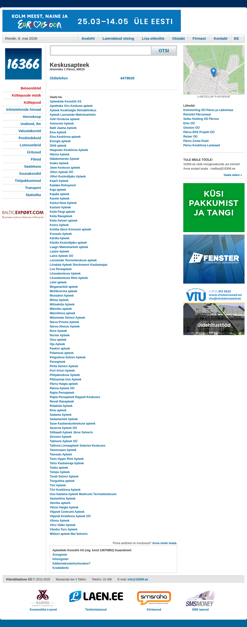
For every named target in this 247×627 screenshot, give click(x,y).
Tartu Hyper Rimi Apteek (67, 459)
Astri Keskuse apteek (64, 119)
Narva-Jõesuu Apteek (65, 326)
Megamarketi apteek (64, 286)
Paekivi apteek (60, 348)
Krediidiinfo (60, 568)
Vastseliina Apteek (62, 498)
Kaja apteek (58, 189)
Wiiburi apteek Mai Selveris (69, 534)
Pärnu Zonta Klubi (196, 141)
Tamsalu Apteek (61, 454)
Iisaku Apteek (59, 163)
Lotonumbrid (30, 145)
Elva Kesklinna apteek (65, 136)
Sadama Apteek (61, 414)
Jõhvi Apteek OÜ (61, 172)
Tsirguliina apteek (62, 481)
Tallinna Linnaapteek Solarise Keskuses (77, 445)
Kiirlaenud (154, 608)
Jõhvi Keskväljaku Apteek (68, 176)
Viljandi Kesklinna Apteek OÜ (70, 516)
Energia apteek (60, 141)
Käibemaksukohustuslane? (71, 563)
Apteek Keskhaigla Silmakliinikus (73, 110)
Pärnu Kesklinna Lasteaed (201, 145)
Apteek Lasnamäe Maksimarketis (73, 114)
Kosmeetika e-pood (43, 608)
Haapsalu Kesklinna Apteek (69, 150)
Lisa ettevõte (153, 38)
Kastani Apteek (60, 207)
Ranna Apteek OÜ (62, 388)
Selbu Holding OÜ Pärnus (201, 119)
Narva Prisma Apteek (64, 322)
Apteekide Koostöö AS (65, 101)
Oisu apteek (58, 339)
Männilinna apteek (62, 313)
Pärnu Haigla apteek (64, 384)
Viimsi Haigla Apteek (64, 507)
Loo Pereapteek (61, 269)
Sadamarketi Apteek (64, 419)
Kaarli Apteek (59, 181)
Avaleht (88, 38)
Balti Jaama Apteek (63, 128)
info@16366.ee (138, 579)
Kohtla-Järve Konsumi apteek (70, 229)
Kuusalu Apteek (61, 234)
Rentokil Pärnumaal (197, 114)
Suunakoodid (30, 174)
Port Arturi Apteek (62, 370)
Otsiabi (178, 38)
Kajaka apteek (59, 194)
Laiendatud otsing (118, 38)
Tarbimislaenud (96, 608)
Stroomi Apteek (60, 437)
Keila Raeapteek (61, 216)
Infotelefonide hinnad (23, 110)
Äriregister (59, 554)
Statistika (33, 195)
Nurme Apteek (60, 335)
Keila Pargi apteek (62, 211)
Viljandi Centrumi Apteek (67, 512)
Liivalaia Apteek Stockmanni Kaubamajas (79, 264)
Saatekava (32, 166)
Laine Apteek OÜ (61, 256)
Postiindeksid (30, 138)
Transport (33, 188)
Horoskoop (32, 117)
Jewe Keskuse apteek (65, 167)
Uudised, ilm (31, 124)
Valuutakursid (29, 131)
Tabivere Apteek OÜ (63, 441)
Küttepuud (32, 102)
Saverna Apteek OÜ (63, 428)
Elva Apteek (58, 132)
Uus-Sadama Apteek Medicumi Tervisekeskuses (83, 494)
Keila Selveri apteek (63, 220)
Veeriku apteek (60, 503)
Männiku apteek (61, 309)
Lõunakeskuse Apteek (65, 273)
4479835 (126, 78)
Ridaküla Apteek (61, 406)
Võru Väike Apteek (62, 525)
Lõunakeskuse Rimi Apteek (69, 278)
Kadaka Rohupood (63, 185)
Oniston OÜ (191, 127)
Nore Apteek (58, 331)
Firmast (199, 38)
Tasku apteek (59, 467)
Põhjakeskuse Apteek (65, 375)
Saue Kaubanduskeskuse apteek (72, 423)
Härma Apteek (59, 154)
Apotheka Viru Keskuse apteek (71, 106)
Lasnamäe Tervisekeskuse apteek (73, 260)
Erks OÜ (189, 123)
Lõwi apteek (58, 282)
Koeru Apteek (59, 225)
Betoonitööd (31, 88)
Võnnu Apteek (59, 520)
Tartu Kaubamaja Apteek (67, 463)
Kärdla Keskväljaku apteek (68, 242)
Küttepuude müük (26, 95)
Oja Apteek (57, 344)
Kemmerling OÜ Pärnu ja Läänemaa (208, 110)
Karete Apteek (59, 198)
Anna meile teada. (164, 543)
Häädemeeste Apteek (64, 159)
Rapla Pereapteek (62, 392)
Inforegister (60, 559)
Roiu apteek (58, 410)
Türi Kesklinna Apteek (65, 489)
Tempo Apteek (60, 472)
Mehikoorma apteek (63, 291)
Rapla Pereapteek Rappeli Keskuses (75, 397)
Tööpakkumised (28, 181)
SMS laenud (200, 608)
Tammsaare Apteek (63, 450)
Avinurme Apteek (62, 123)
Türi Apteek (58, 485)
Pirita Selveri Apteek (64, 366)
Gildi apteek (58, 145)
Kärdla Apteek (59, 238)
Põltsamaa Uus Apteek (65, 379)
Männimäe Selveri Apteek (67, 317)
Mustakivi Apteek (62, 295)
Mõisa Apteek (59, 300)
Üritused (34, 152)
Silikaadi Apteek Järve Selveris (71, 432)
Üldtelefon (59, 78)
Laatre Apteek (59, 251)
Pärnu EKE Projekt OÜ (198, 132)
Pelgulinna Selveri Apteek (68, 357)
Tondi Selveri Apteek (64, 476)
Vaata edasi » (233, 175)
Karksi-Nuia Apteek (63, 203)
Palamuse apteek (62, 353)
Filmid (36, 159)
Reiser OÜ (190, 136)
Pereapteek (57, 362)
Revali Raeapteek (62, 401)
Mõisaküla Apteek (62, 304)
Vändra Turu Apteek (63, 529)
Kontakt (220, 38)
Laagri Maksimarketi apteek (69, 247)
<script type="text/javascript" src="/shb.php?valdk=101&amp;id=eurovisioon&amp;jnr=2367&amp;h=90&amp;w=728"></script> (91, 21)
